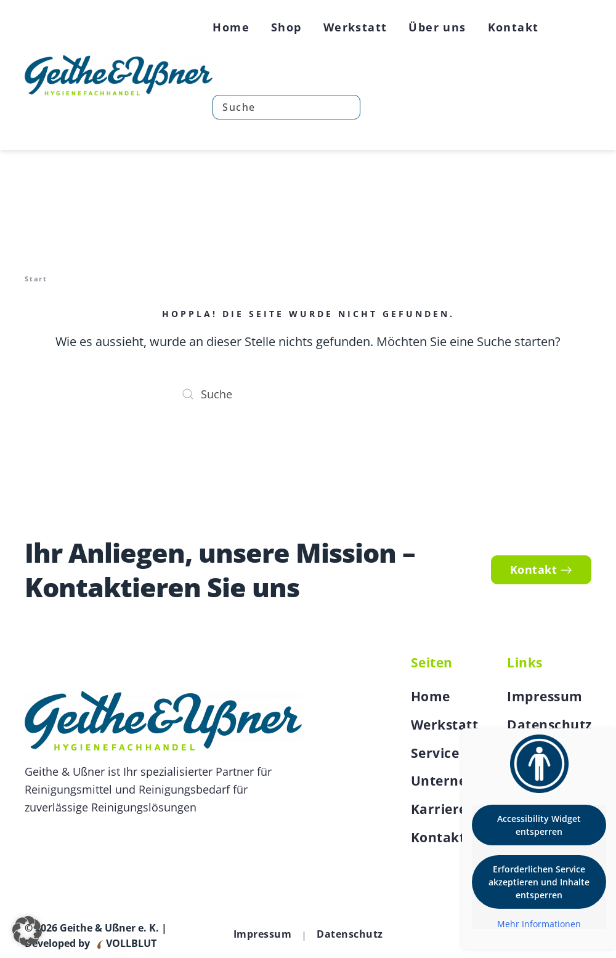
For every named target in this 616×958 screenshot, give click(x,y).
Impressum (545, 696)
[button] (27, 931)
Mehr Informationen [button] (539, 924)
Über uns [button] (437, 27)
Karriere (439, 809)
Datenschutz (549, 724)
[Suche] (286, 107)
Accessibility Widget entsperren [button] (539, 825)
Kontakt (513, 27)
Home (231, 27)
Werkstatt (445, 724)
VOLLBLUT (129, 943)
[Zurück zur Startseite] (119, 75)
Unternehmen (458, 780)
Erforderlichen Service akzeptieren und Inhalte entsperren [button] (539, 882)
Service (435, 753)
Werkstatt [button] (355, 27)
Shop (286, 27)
